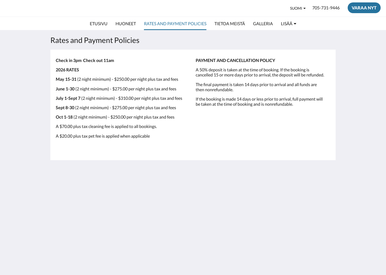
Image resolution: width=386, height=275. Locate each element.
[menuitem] (98, 23)
